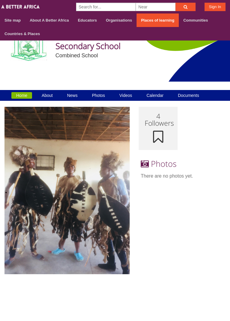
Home (21, 95)
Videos (125, 95)
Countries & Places (22, 34)
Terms (219, 289)
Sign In (215, 6)
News (72, 95)
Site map (12, 20)
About (47, 95)
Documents (188, 95)
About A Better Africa (49, 20)
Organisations (119, 20)
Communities (195, 20)
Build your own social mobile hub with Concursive (115, 311)
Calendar (155, 95)
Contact (197, 289)
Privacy (218, 297)
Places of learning (157, 20)
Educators (87, 20)
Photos (98, 95)
